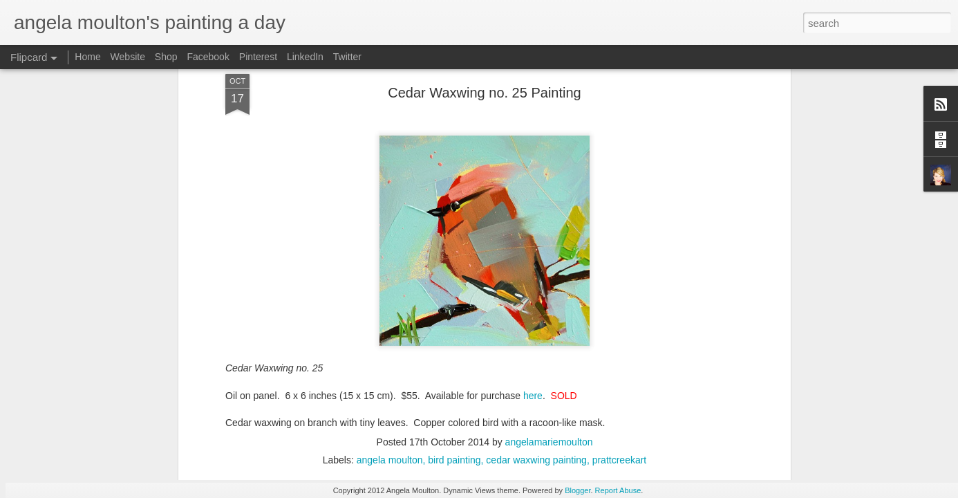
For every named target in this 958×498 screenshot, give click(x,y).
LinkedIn (305, 56)
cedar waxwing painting (536, 201)
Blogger (577, 490)
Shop (166, 56)
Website (128, 56)
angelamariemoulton (549, 183)
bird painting (454, 201)
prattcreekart (619, 201)
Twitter (347, 56)
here (533, 136)
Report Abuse (618, 490)
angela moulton (390, 201)
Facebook (208, 56)
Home (87, 56)
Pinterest (258, 56)
